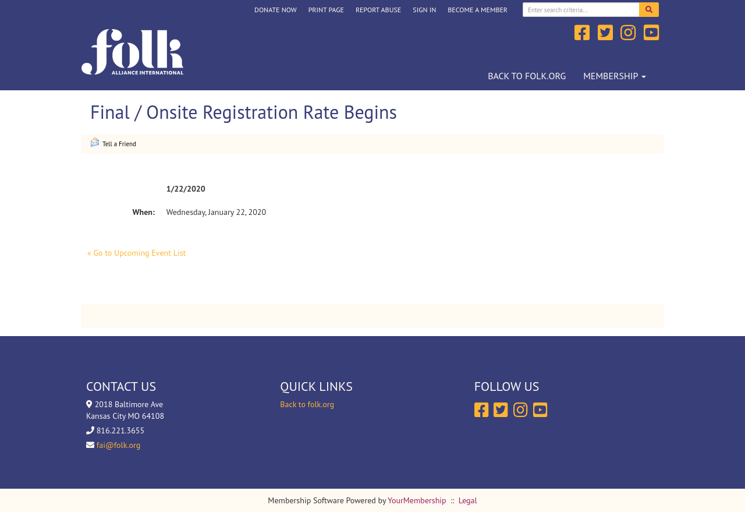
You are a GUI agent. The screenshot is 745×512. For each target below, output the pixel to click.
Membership (614, 76)
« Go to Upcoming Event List (136, 253)
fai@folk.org (118, 445)
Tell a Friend (113, 142)
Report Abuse (378, 9)
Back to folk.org (527, 76)
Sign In (424, 9)
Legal (468, 500)
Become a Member (478, 9)
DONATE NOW (275, 9)
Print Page (326, 9)
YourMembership (417, 500)
